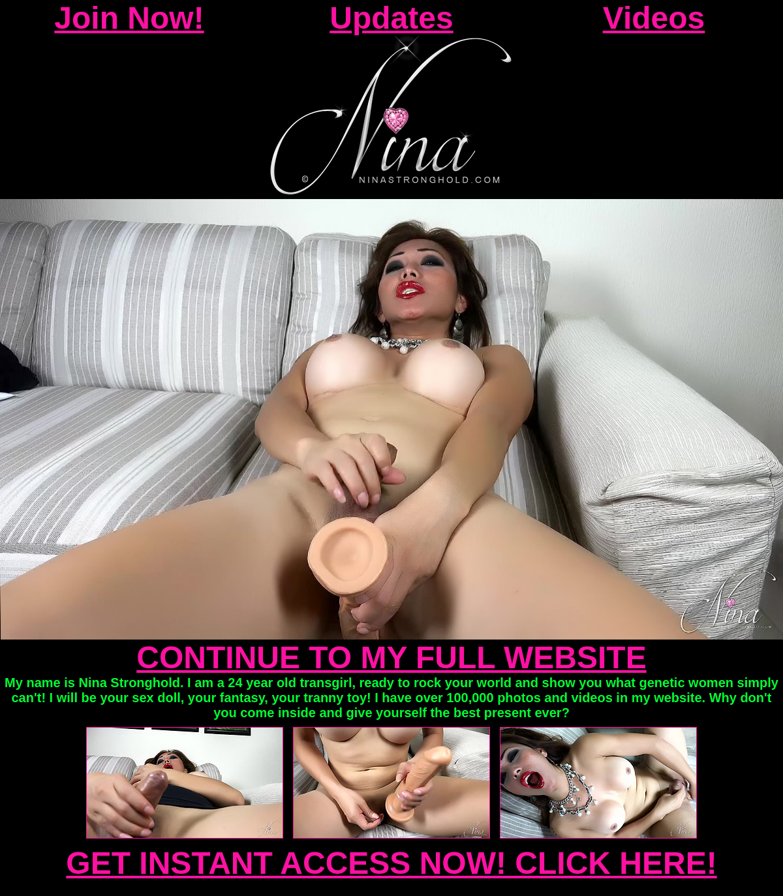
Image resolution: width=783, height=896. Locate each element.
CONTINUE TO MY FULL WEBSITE (391, 657)
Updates (391, 18)
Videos (654, 18)
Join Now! (129, 18)
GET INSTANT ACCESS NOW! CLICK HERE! (391, 863)
